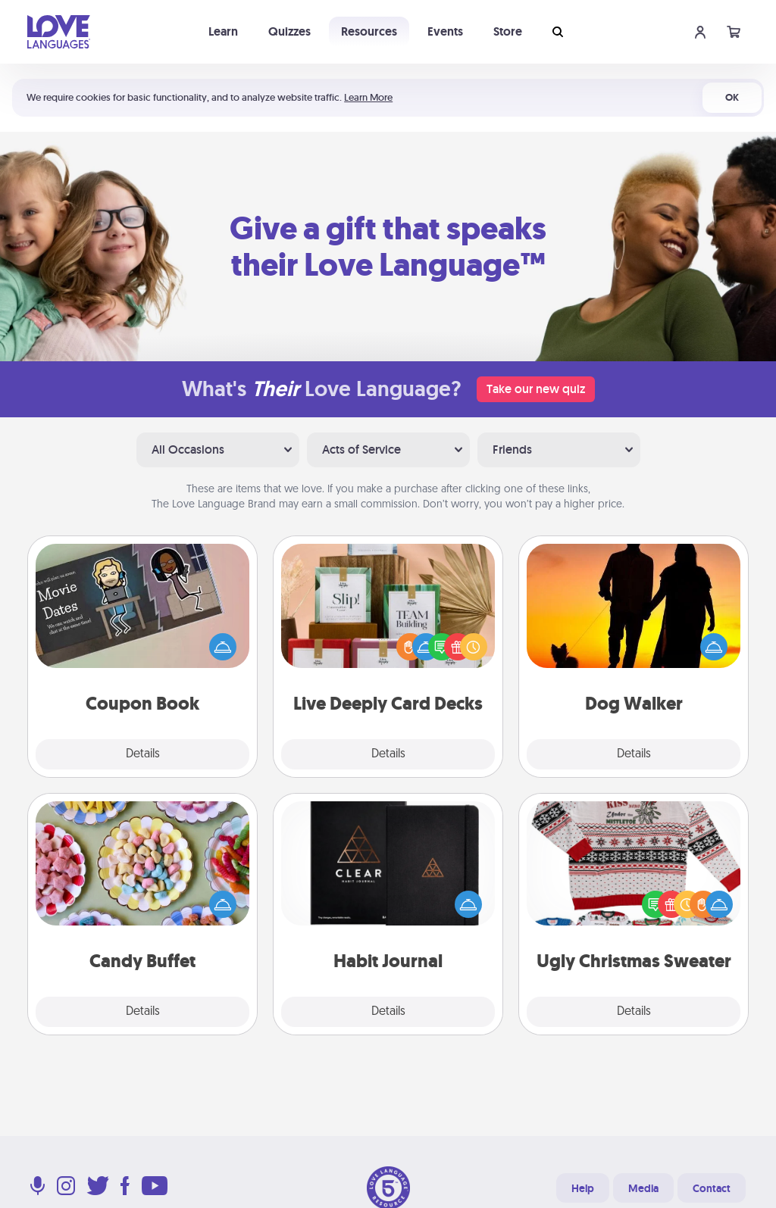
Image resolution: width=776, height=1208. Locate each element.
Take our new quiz (536, 389)
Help (582, 1188)
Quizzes (289, 31)
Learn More (368, 97)
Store (507, 31)
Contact (712, 1188)
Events (445, 31)
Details (143, 754)
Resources (369, 31)
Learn (223, 31)
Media (643, 1188)
